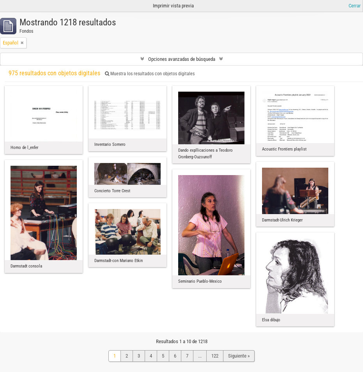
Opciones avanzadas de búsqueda (181, 59)
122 (214, 356)
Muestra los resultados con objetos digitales (150, 73)
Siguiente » (239, 356)
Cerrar (355, 6)
